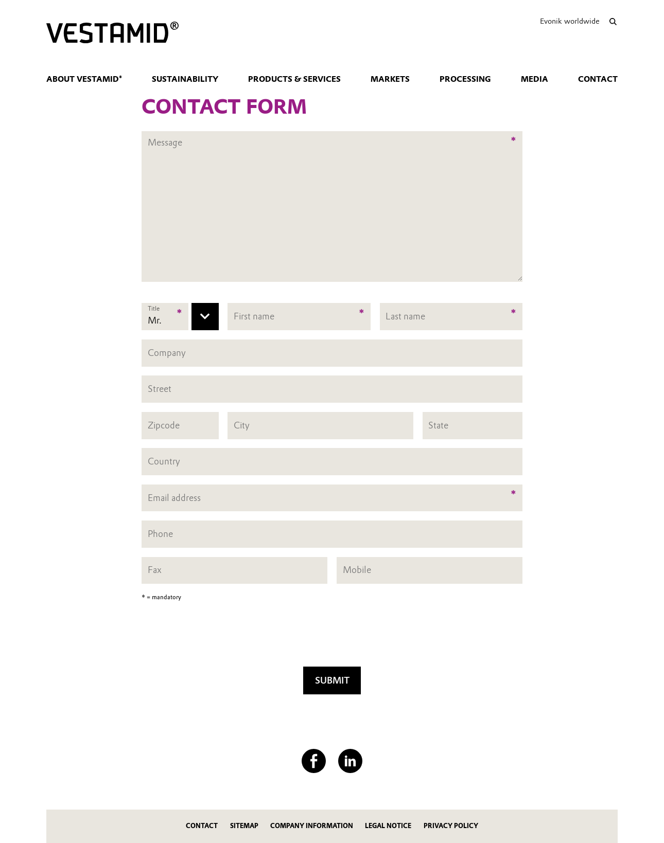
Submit (332, 680)
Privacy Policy (451, 826)
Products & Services (294, 79)
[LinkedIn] (350, 761)
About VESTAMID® (84, 79)
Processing (465, 79)
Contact (598, 79)
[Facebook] (314, 761)
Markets (390, 79)
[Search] (613, 21)
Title (154, 308)
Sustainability (185, 79)
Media (534, 79)
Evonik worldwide (570, 21)
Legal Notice (388, 826)
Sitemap (244, 826)
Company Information (311, 826)
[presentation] (332, 637)
